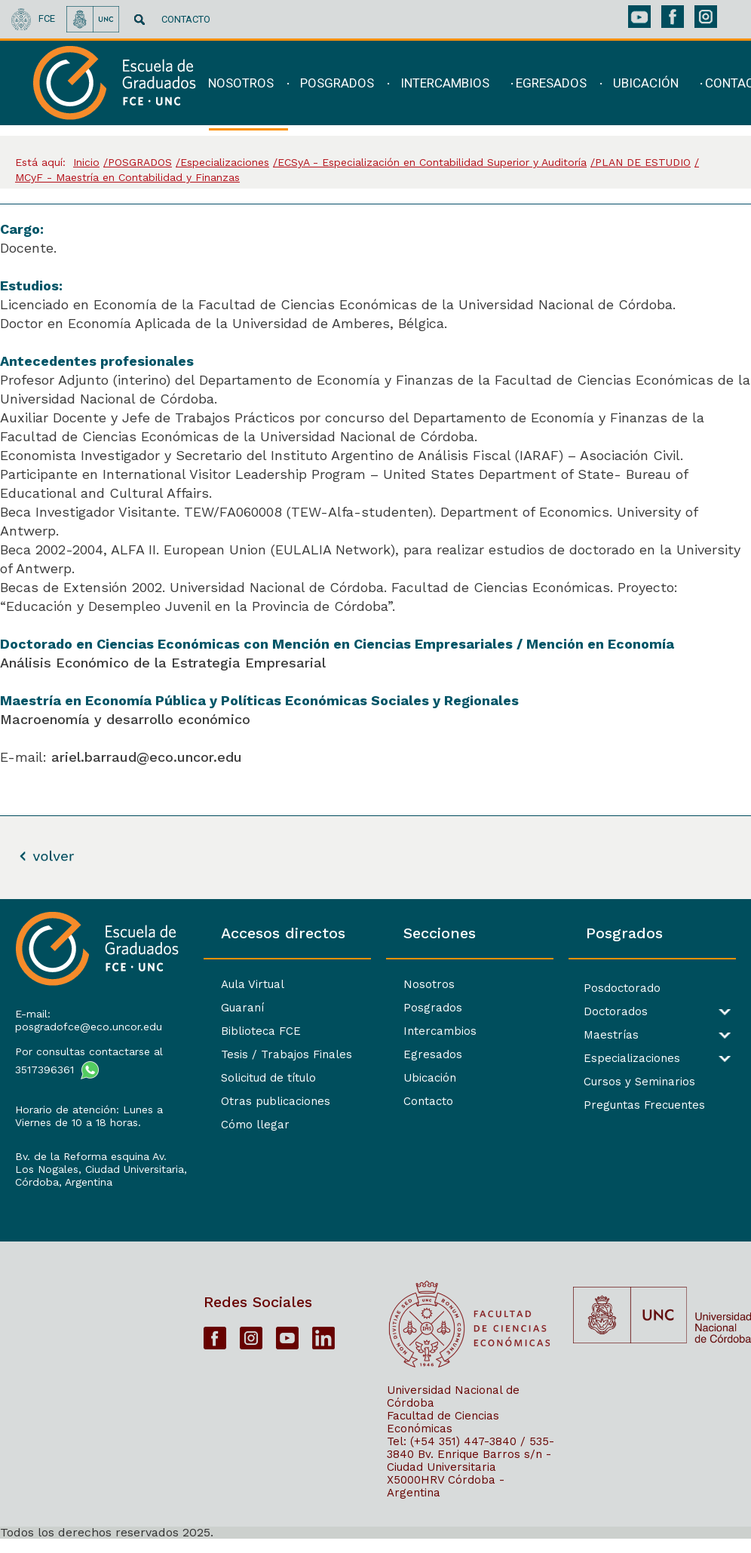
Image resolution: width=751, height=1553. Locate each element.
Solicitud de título (263, 1078)
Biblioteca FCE (256, 1031)
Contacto (425, 1101)
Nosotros (426, 984)
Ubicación (426, 1078)
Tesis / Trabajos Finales (282, 1054)
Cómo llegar (250, 1124)
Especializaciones (630, 1058)
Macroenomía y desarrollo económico (127, 719)
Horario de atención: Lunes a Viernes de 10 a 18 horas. (89, 1115)
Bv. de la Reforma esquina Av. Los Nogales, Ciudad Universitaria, (91, 1169)
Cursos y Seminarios (638, 1082)
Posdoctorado (620, 988)
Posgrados (429, 1007)
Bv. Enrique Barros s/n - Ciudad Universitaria (469, 1474)
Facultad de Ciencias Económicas (443, 1436)
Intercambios (437, 1031)
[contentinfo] (375, 1225)
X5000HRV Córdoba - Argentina (445, 1500)
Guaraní (237, 1007)
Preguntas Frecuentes (642, 1105)
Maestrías (609, 1035)
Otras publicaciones (271, 1101)
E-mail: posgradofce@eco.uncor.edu (88, 1020)
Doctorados (614, 1011)
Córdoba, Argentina (63, 1195)
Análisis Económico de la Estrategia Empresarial (163, 663)
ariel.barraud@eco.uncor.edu (146, 757)
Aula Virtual (248, 984)
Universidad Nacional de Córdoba (453, 1410)
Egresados (429, 1054)
